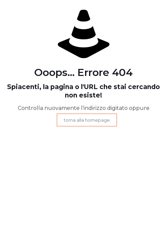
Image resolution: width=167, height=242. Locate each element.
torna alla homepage (87, 120)
